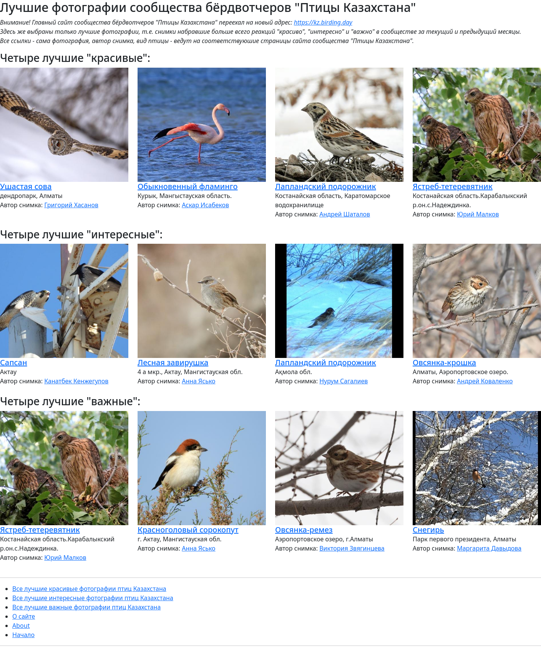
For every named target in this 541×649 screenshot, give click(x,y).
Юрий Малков (478, 214)
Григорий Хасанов (71, 205)
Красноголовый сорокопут (188, 529)
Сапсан (13, 362)
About (21, 625)
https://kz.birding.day (323, 22)
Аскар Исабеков (205, 205)
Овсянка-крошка (444, 362)
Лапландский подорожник (325, 186)
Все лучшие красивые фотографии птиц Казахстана (89, 588)
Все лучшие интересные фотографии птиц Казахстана (92, 598)
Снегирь (428, 529)
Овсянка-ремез (304, 529)
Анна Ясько (198, 381)
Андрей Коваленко (485, 381)
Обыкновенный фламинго (188, 186)
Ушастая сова (25, 186)
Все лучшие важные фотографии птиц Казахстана (86, 607)
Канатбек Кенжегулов (76, 381)
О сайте (23, 616)
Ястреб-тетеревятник (453, 186)
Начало (23, 635)
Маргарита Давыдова (489, 548)
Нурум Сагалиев (343, 381)
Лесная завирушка (173, 362)
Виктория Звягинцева (351, 548)
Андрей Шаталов (344, 214)
